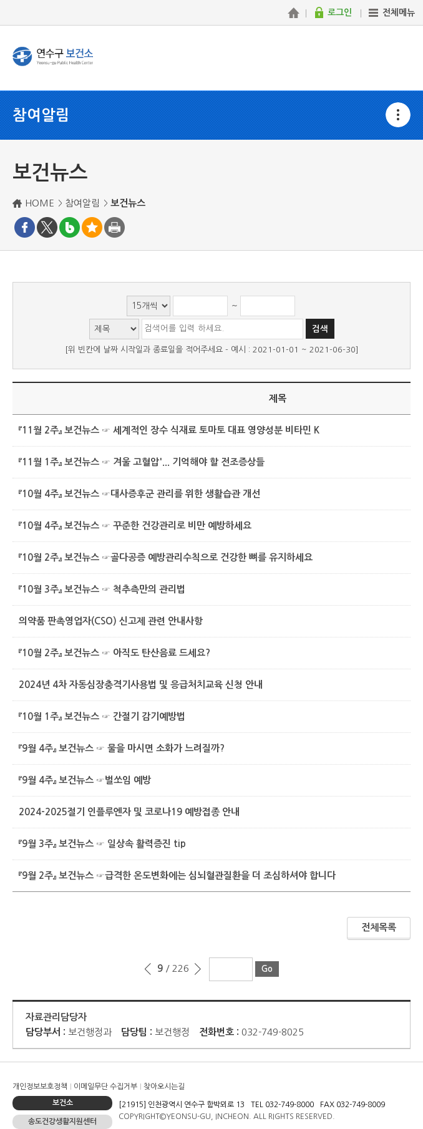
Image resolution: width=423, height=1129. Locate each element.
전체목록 (378, 927)
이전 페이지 (148, 969)
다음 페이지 (198, 969)
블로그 (69, 227)
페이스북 (24, 227)
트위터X (47, 227)
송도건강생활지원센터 (62, 1121)
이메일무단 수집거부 (105, 1086)
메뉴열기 (398, 114)
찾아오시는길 (164, 1086)
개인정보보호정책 (39, 1086)
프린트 (114, 227)
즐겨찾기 (92, 227)
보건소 (62, 1103)
